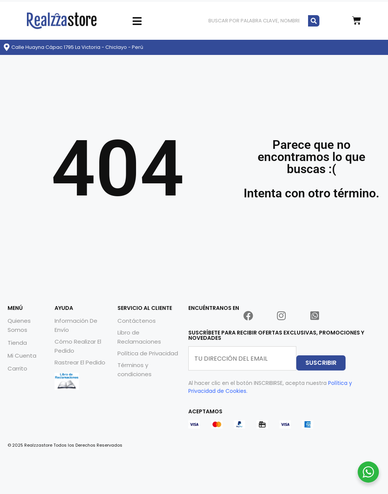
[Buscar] (313, 20)
